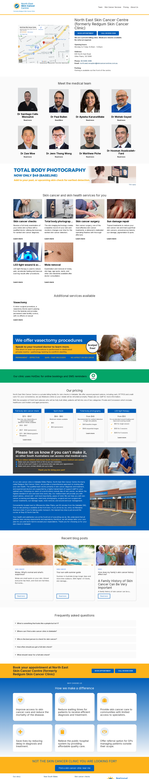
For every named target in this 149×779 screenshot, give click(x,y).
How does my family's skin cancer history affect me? (116, 573)
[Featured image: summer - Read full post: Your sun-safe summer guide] (74, 555)
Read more (28, 120)
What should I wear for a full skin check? (33, 655)
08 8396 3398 (86, 61)
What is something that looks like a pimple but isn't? (38, 623)
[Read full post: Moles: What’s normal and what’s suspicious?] (33, 555)
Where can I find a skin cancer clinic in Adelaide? (37, 631)
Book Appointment (86, 33)
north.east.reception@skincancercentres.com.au (99, 63)
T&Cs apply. (132, 184)
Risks (100, 569)
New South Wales (51, 777)
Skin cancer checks (82, 777)
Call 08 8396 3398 (108, 33)
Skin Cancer (19, 569)
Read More (59, 120)
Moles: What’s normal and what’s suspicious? (29, 573)
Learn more (18, 239)
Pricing (126, 7)
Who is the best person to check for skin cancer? (37, 639)
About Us (134, 7)
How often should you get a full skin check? (34, 647)
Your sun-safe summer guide (69, 572)
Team (100, 7)
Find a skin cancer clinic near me (74, 768)
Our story (16, 777)
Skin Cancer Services (112, 7)
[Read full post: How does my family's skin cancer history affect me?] (116, 555)
